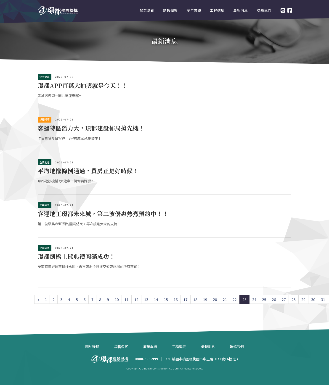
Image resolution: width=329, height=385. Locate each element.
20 (215, 299)
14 (156, 299)
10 (117, 299)
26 (274, 299)
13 (146, 299)
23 (244, 299)
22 (235, 299)
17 (185, 299)
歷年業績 (194, 10)
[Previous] (38, 299)
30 (313, 299)
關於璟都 (147, 10)
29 (303, 299)
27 (284, 299)
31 (323, 299)
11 (127, 299)
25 (264, 299)
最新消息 (240, 10)
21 (225, 299)
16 (176, 299)
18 (195, 299)
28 (294, 299)
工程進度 (217, 10)
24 (254, 299)
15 (166, 299)
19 (205, 299)
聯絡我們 (264, 10)
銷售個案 (170, 10)
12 (136, 299)
